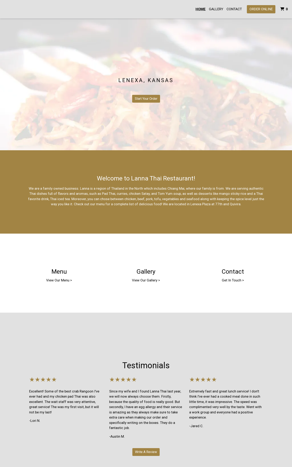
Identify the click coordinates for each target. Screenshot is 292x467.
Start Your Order (146, 99)
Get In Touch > (233, 280)
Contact (234, 9)
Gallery (216, 9)
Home (201, 9)
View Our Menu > (59, 280)
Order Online (261, 9)
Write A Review (146, 452)
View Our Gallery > (146, 280)
